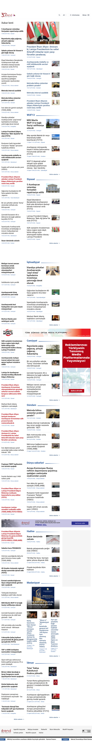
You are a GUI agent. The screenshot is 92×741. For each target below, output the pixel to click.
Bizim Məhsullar (55, 729)
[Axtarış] (59, 15)
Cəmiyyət (32, 340)
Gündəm (31, 405)
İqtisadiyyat (33, 262)
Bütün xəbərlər (53, 174)
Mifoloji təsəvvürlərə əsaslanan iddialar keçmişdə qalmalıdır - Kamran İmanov (47, 739)
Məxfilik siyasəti (31, 733)
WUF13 (31, 115)
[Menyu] (86, 15)
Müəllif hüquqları (68, 729)
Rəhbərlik (44, 729)
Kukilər (41, 733)
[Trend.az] (8, 15)
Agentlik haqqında (19, 729)
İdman (30, 662)
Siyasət (31, 179)
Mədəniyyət (33, 582)
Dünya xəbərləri (35, 462)
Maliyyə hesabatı (33, 729)
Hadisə (30, 531)
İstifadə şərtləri (18, 733)
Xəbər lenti (7, 22)
